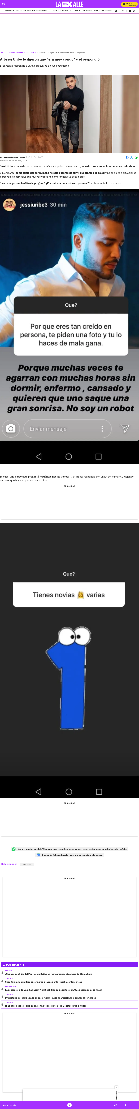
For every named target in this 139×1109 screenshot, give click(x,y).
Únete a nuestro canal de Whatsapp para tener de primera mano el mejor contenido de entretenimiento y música (69, 849)
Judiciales (9, 979)
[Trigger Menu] (3, 4)
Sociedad (8, 971)
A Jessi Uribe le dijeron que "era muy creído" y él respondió (61, 53)
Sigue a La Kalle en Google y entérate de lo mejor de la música (69, 855)
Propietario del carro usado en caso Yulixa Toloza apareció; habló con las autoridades (50, 997)
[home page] (70, 4)
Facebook (127, 157)
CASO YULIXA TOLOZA (83, 11)
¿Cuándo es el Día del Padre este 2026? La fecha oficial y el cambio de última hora (48, 973)
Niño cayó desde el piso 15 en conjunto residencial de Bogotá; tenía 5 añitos (45, 1005)
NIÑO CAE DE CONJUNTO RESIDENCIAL (31, 11)
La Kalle (3, 53)
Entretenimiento (16, 53)
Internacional (10, 987)
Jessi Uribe (27, 864)
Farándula (30, 53)
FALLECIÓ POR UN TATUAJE (60, 11)
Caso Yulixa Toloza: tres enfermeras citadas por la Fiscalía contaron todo (43, 981)
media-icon (69, 1105)
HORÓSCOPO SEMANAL (103, 11)
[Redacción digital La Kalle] (14, 157)
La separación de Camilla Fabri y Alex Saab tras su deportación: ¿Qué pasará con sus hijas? (53, 989)
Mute (115, 1105)
